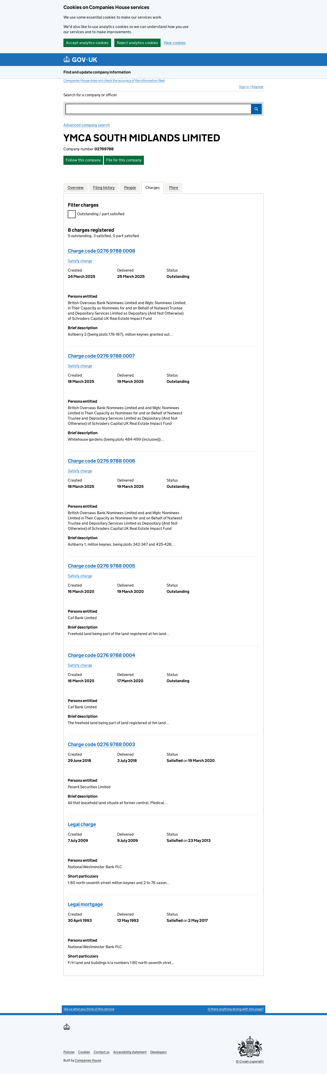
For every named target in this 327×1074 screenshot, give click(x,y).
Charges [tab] (152, 187)
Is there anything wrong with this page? (236, 1009)
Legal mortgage (85, 904)
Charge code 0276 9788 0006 (101, 461)
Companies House (88, 1060)
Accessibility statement (130, 1052)
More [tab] (173, 187)
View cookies (175, 43)
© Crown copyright (250, 1061)
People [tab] (130, 187)
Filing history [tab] (104, 187)
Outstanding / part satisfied (96, 214)
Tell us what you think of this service (88, 1009)
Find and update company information (97, 72)
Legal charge (82, 824)
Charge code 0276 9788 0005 (101, 566)
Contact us (101, 1052)
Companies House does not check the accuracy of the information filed (114, 80)
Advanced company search (86, 125)
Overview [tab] (76, 187)
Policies (68, 1052)
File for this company (124, 160)
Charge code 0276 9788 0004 (101, 655)
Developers (158, 1052)
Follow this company (83, 160)
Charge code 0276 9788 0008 (101, 251)
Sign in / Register (251, 87)
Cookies (84, 1052)
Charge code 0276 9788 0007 (101, 356)
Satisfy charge (80, 260)
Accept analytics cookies (87, 42)
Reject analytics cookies (137, 42)
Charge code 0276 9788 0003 (101, 744)
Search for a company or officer (90, 94)
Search (256, 109)
